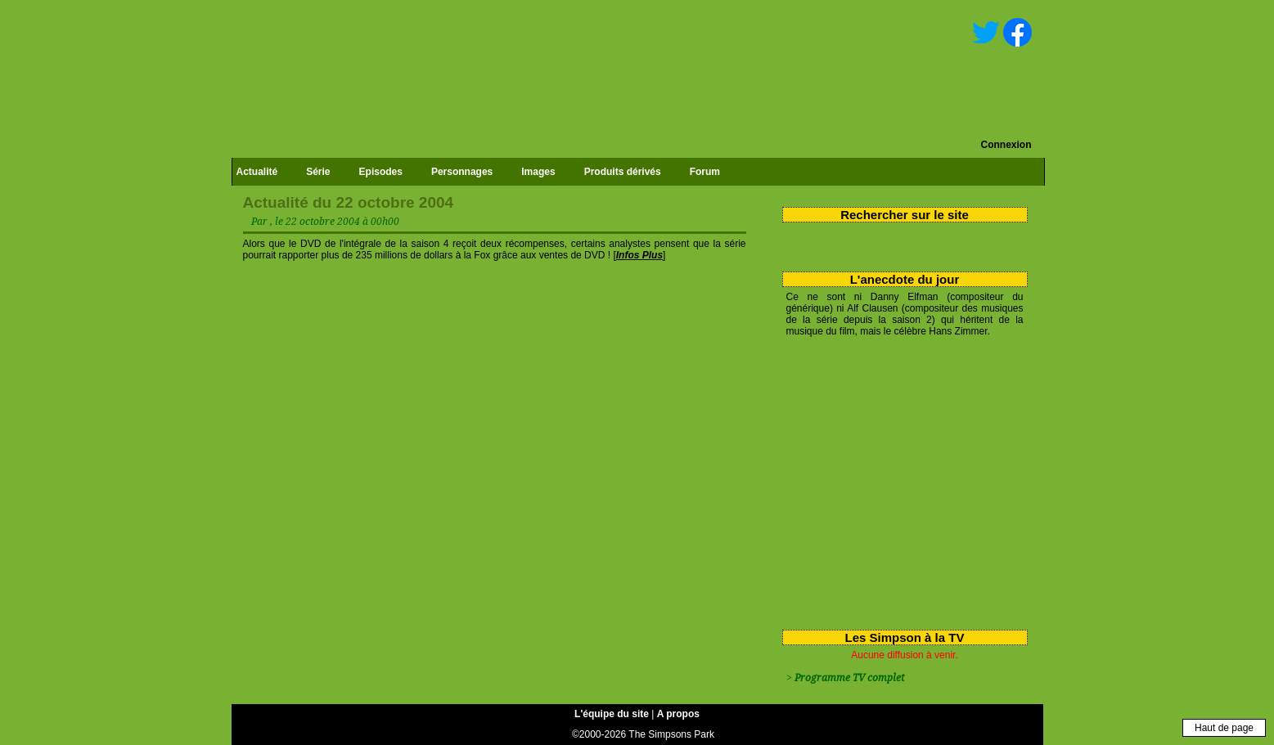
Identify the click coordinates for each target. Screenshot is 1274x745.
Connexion (1006, 144)
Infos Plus (639, 255)
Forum (705, 171)
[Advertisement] (899, 480)
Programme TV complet (849, 678)
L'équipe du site (611, 714)
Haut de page (1224, 728)
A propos (678, 714)
